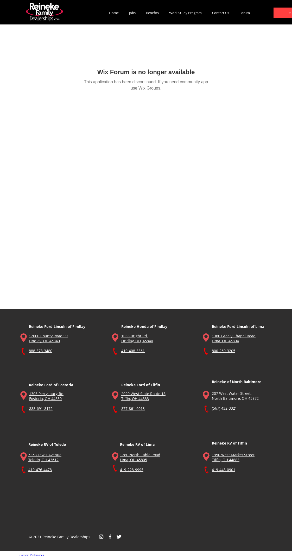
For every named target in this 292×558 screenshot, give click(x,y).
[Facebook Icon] (110, 537)
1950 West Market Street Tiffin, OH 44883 (233, 457)
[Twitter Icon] (119, 537)
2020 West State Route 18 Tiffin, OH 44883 (143, 396)
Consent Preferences (32, 555)
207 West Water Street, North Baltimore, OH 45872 (235, 396)
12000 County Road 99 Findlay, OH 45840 (48, 338)
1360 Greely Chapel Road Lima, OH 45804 (234, 338)
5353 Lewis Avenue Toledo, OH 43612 (44, 457)
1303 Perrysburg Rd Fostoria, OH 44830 (46, 396)
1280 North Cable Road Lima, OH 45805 (140, 457)
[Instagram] (101, 537)
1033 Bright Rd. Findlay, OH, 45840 (137, 338)
